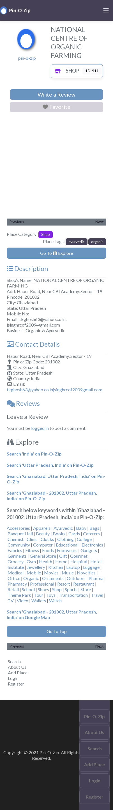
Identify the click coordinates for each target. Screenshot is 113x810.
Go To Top (57, 631)
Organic (31, 578)
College (84, 539)
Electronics (92, 544)
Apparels (41, 528)
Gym (31, 561)
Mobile (34, 572)
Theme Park (19, 595)
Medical (16, 572)
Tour (38, 595)
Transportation (73, 595)
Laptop (73, 567)
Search (14, 661)
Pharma (96, 578)
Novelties (86, 572)
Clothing (65, 539)
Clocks (47, 539)
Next (99, 222)
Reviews (23, 403)
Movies (51, 572)
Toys (51, 595)
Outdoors (76, 578)
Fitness (32, 550)
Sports (71, 589)
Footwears (67, 550)
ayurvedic (76, 241)
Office (14, 578)
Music (68, 572)
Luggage (91, 567)
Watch (55, 600)
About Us (17, 667)
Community (19, 544)
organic (97, 241)
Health (45, 561)
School (28, 589)
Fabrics (15, 550)
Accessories (18, 528)
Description (27, 268)
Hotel (96, 561)
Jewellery (36, 567)
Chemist (16, 539)
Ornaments (53, 578)
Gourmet (78, 556)
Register (16, 683)
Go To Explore (56, 253)
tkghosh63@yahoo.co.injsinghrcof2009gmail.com (54, 389)
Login (13, 678)
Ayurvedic (63, 528)
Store (85, 589)
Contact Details (33, 344)
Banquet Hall (20, 533)
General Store (43, 556)
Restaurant (83, 583)
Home (61, 561)
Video (22, 600)
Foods (48, 550)
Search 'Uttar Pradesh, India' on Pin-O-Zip (50, 465)
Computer (43, 544)
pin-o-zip (27, 58)
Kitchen (55, 567)
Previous (17, 222)
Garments (17, 556)
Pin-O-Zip (94, 716)
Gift (63, 556)
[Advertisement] (56, 164)
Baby (81, 528)
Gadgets (88, 550)
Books (59, 533)
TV (11, 600)
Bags (94, 528)
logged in (40, 428)
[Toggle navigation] (106, 10)
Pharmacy (17, 583)
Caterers (91, 533)
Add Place (17, 672)
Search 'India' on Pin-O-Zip (34, 453)
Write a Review (56, 94)
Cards (74, 533)
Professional (42, 583)
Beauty (43, 533)
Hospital (78, 561)
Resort (63, 583)
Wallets (38, 600)
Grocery (16, 561)
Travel (97, 595)
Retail (13, 589)
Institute (16, 567)
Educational (67, 544)
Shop (65, 71)
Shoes (43, 589)
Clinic (32, 539)
